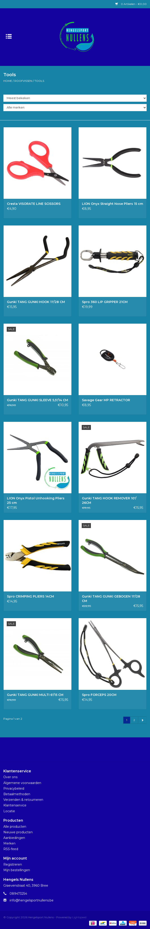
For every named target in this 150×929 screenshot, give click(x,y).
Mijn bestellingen (16, 870)
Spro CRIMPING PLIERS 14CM (30, 596)
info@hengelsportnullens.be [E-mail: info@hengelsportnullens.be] (32, 900)
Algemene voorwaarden (22, 783)
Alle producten (14, 827)
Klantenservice (14, 805)
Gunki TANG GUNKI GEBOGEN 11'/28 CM (111, 598)
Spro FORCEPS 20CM (99, 695)
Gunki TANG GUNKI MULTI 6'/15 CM (35, 695)
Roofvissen (23, 80)
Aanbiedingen (14, 838)
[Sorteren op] (75, 98)
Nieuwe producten (18, 832)
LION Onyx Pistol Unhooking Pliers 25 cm (35, 500)
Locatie (9, 811)
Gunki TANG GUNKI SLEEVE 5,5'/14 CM (37, 400)
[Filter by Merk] (75, 107)
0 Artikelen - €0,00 (131, 4)
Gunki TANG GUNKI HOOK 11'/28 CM (36, 302)
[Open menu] (8, 36)
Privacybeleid (13, 788)
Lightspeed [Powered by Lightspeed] (79, 917)
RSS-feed (10, 849)
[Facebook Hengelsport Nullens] (71, 751)
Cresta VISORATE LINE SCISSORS (33, 204)
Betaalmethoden (16, 794)
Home (7, 80)
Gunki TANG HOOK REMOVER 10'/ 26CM (109, 500)
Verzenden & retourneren (23, 800)
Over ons (10, 777)
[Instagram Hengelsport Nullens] (79, 751)
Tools (39, 80)
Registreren (12, 864)
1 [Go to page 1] (126, 720)
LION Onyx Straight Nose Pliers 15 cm (112, 204)
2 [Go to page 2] (134, 720)
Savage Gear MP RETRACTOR (106, 400)
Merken (9, 843)
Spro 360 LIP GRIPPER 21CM (105, 302)
